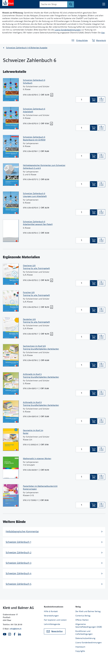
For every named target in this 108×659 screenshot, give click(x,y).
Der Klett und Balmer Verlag (87, 611)
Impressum (80, 646)
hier (103, 32)
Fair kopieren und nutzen (55, 620)
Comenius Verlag (82, 615)
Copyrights (80, 651)
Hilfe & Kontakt (51, 611)
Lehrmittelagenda (52, 624)
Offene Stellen (82, 620)
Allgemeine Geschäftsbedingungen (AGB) (88, 625)
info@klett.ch (15, 628)
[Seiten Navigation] (103, 4)
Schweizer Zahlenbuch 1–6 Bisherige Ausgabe (26, 47)
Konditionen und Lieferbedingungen (84, 632)
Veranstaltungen (51, 615)
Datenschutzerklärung (85, 638)
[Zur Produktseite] (11, 89)
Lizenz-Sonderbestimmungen (68, 29)
